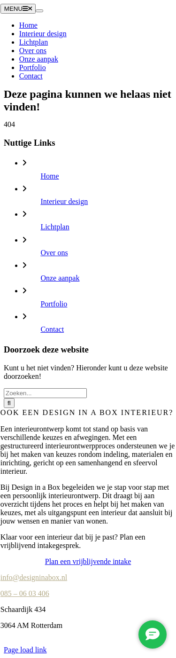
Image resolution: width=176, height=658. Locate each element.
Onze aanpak (59, 278)
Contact (52, 329)
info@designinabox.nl (33, 577)
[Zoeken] (9, 403)
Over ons (54, 253)
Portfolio (53, 304)
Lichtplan (54, 227)
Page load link (25, 650)
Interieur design (64, 201)
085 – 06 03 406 (24, 593)
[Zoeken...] (45, 393)
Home (49, 176)
